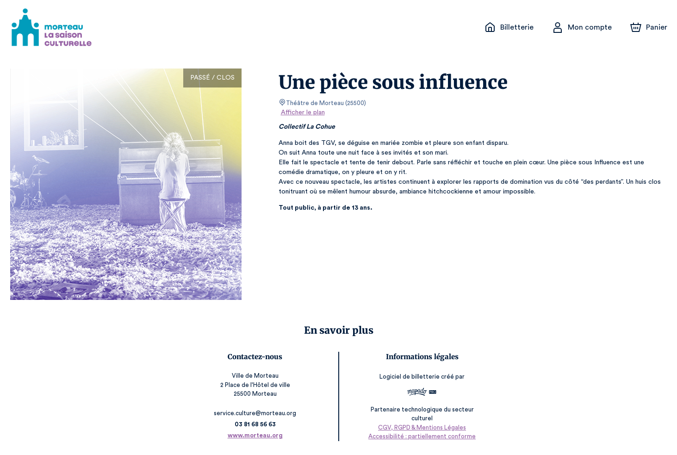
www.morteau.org (256, 435)
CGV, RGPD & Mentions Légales (421, 427)
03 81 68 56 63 (256, 424)
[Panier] (648, 27)
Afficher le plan (302, 112)
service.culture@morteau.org (256, 413)
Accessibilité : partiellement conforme (421, 436)
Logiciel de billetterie (409, 377)
